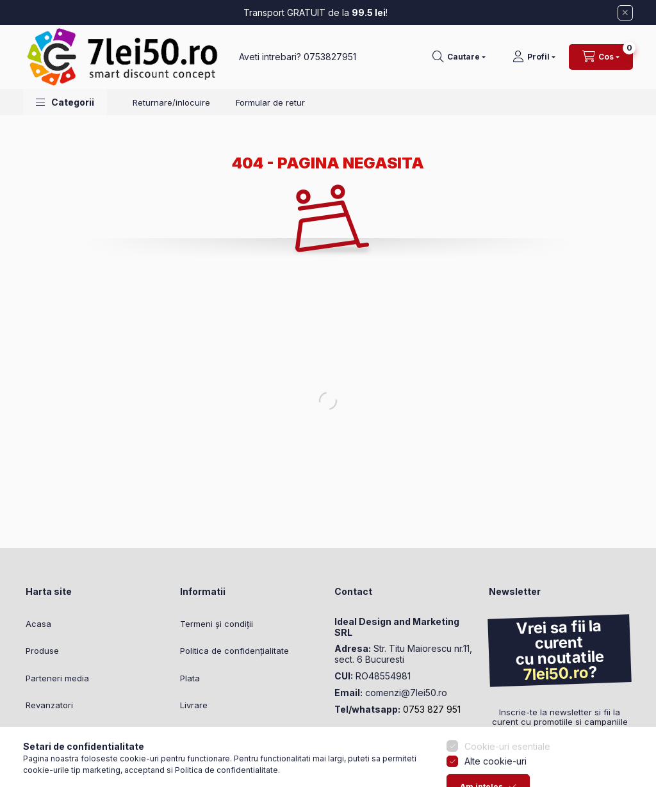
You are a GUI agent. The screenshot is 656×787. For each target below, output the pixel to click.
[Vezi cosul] (601, 57)
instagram (364, 740)
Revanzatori (49, 705)
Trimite (517, 757)
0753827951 (330, 56)
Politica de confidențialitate (234, 650)
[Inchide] (625, 12)
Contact (196, 732)
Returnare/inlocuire (171, 102)
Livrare (194, 705)
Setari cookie (206, 759)
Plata (190, 678)
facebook (338, 740)
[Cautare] (459, 57)
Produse (42, 650)
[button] (65, 102)
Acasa (38, 624)
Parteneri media (57, 678)
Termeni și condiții (216, 624)
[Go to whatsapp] (31, 750)
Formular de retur (270, 102)
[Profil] (534, 57)
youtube (389, 740)
